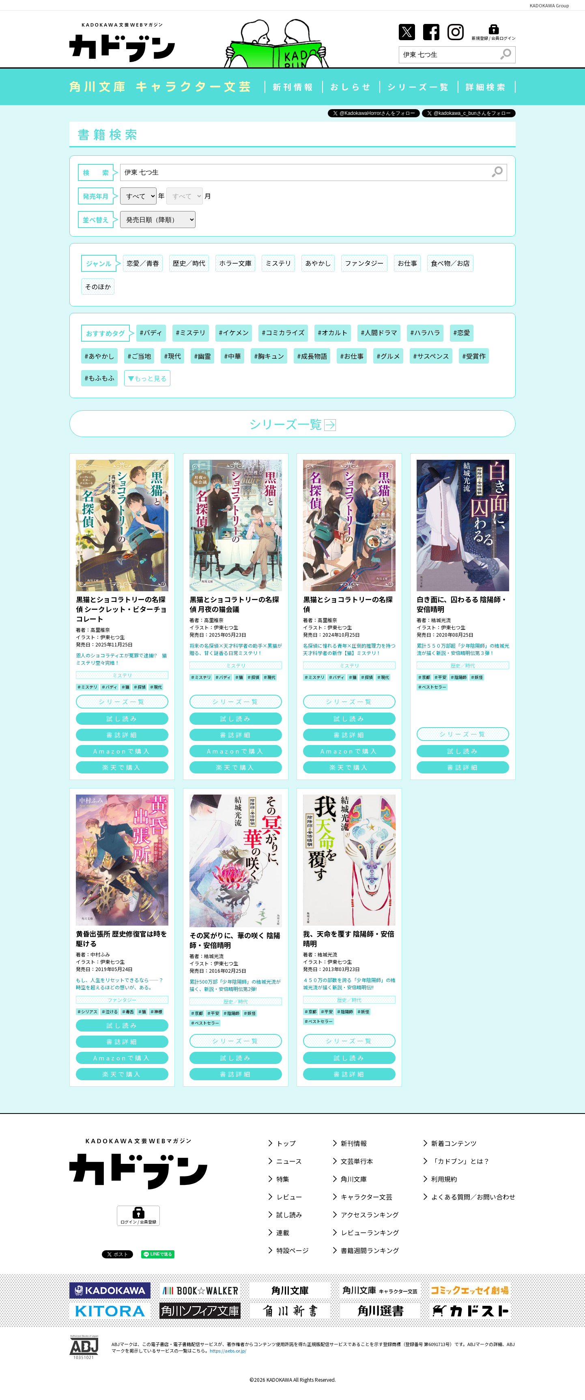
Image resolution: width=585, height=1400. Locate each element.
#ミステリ (191, 332)
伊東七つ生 (112, 636)
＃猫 (125, 687)
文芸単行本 (357, 1161)
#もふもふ (99, 378)
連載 (282, 1232)
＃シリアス (87, 1011)
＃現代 (156, 687)
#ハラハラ (425, 332)
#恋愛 (461, 332)
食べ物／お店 (450, 263)
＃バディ (109, 687)
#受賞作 (474, 356)
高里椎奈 (100, 629)
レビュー (289, 1197)
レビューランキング (370, 1232)
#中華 (232, 356)
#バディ (151, 332)
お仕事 (407, 263)
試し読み (122, 718)
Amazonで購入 (122, 751)
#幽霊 (202, 356)
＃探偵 (139, 687)
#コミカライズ (283, 332)
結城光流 (441, 619)
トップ (286, 1143)
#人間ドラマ (379, 332)
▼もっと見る (147, 378)
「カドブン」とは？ (460, 1161)
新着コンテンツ (454, 1143)
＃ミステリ (87, 687)
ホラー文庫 (235, 263)
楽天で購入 (122, 767)
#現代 (172, 356)
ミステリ (278, 263)
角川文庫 (354, 1179)
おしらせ (351, 87)
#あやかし (99, 356)
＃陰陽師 (458, 677)
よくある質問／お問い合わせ (473, 1197)
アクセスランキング (370, 1214)
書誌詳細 (122, 734)
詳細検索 (486, 87)
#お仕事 (351, 356)
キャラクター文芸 (366, 1197)
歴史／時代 (189, 263)
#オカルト (333, 332)
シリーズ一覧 (418, 87)
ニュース (289, 1161)
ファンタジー (364, 263)
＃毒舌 (128, 1011)
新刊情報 (294, 87)
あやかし (318, 263)
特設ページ (292, 1250)
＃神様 (156, 1011)
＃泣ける (109, 1011)
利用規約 (444, 1179)
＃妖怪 (477, 677)
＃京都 (424, 677)
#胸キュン (269, 356)
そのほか (98, 286)
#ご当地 (139, 356)
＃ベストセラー (432, 687)
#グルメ (388, 356)
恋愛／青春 (143, 263)
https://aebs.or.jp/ (228, 1350)
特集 (282, 1179)
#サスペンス (431, 356)
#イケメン (234, 332)
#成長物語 (312, 356)
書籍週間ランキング (370, 1250)
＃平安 (440, 677)
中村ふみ (100, 954)
